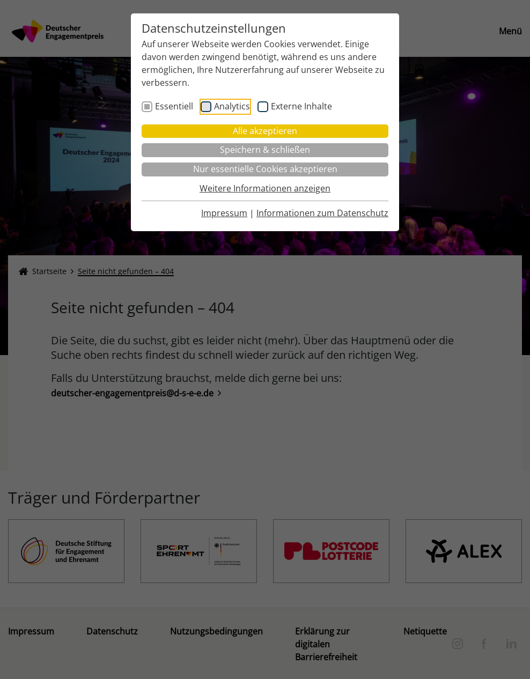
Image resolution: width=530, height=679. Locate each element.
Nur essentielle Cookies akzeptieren (265, 169)
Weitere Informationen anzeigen (265, 188)
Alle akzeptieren (265, 131)
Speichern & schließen (265, 150)
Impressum (224, 213)
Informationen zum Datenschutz (322, 213)
